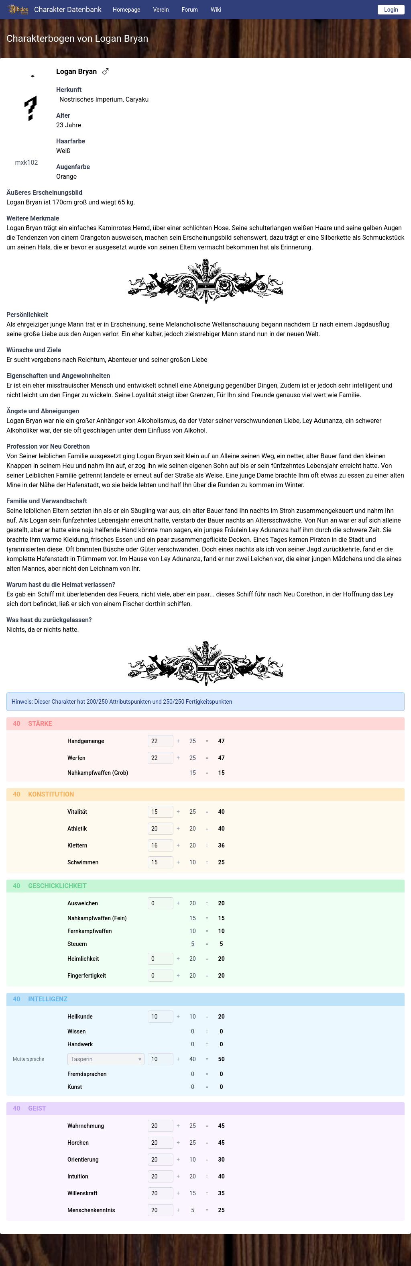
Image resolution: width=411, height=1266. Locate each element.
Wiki (216, 9)
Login (391, 9)
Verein (161, 9)
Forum (190, 9)
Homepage (126, 9)
